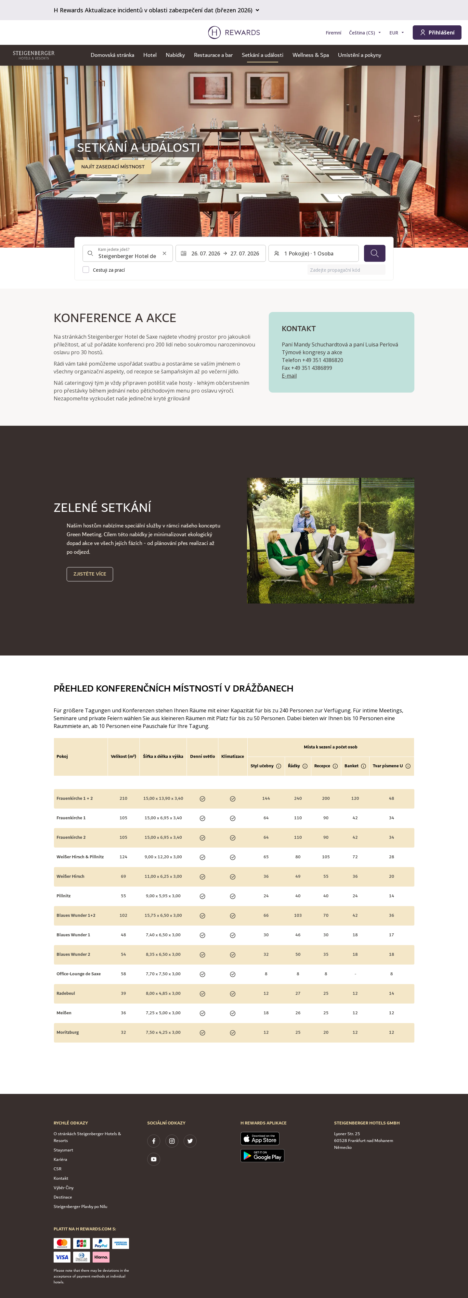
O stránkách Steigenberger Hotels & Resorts (87, 1137)
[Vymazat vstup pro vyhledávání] (164, 253)
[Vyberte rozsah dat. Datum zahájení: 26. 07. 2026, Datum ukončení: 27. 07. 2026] (221, 253)
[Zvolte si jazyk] (365, 33)
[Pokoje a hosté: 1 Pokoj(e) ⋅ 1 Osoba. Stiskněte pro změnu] (313, 253)
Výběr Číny (63, 1188)
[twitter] (190, 1141)
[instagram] (171, 1141)
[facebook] (153, 1141)
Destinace (63, 1197)
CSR (57, 1169)
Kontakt (61, 1178)
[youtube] (153, 1159)
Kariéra (60, 1159)
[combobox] (128, 253)
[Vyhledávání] (374, 253)
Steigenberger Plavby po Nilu (80, 1207)
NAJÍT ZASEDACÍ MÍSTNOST (113, 166)
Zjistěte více (89, 574)
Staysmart (63, 1150)
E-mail (289, 375)
